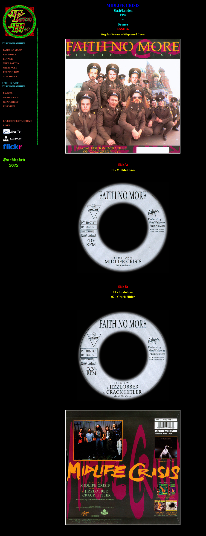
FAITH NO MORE (12, 50)
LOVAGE (8, 59)
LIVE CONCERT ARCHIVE (17, 121)
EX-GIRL (8, 93)
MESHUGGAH (10, 97)
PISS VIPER (9, 106)
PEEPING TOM (11, 72)
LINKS (6, 125)
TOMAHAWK (10, 76)
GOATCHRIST (10, 102)
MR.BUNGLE (10, 67)
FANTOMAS (9, 54)
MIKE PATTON (11, 63)
